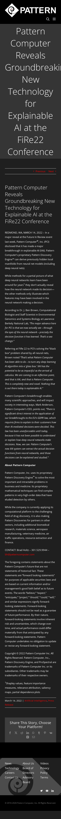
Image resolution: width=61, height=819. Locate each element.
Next (51, 171)
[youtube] (47, 791)
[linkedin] (52, 791)
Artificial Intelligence (36, 700)
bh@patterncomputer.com (19, 554)
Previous (40, 171)
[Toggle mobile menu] (54, 19)
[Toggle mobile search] (47, 19)
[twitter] (41, 791)
